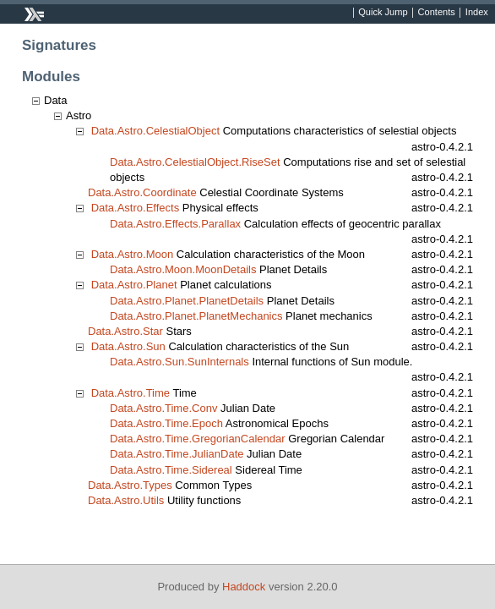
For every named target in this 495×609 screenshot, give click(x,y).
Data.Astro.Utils (126, 500)
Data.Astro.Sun (128, 346)
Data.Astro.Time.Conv (163, 408)
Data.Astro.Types (130, 485)
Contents (436, 13)
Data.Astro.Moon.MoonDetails (183, 269)
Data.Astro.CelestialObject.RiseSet (195, 162)
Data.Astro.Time (130, 393)
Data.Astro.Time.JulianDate (176, 453)
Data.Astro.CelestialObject (155, 130)
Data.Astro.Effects (135, 207)
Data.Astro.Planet (134, 284)
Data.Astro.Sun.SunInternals (179, 361)
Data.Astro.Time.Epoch (166, 423)
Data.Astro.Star (125, 331)
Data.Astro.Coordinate (142, 192)
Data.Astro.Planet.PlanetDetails (187, 300)
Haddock (243, 586)
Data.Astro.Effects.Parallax (175, 223)
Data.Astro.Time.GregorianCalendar (198, 438)
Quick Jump (382, 13)
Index (476, 13)
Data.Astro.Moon (132, 254)
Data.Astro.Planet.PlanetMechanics (196, 316)
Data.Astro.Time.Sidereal (171, 470)
